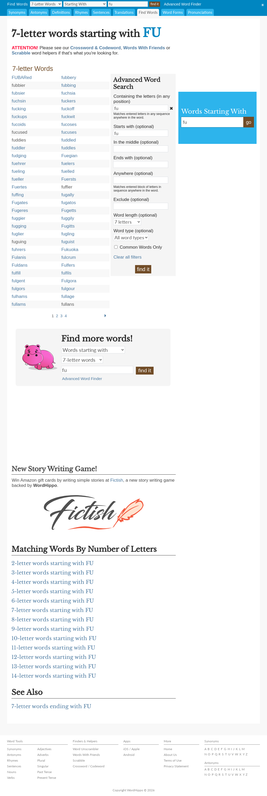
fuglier (18, 233)
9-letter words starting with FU (52, 629)
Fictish (116, 480)
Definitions (61, 12)
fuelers (68, 163)
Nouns (11, 772)
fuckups (19, 116)
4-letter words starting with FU (52, 582)
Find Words (148, 12)
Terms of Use (172, 760)
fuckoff (67, 108)
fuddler (18, 147)
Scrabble (79, 760)
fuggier (18, 218)
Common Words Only (141, 247)
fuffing (18, 194)
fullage (67, 296)
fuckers (68, 101)
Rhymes (81, 12)
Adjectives (44, 749)
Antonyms (39, 12)
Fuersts (68, 179)
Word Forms (173, 12)
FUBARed (22, 77)
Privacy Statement (176, 766)
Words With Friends (86, 755)
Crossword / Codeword (89, 766)
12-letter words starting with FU (53, 657)
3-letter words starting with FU (52, 573)
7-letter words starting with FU (52, 610)
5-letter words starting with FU (52, 591)
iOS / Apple (131, 749)
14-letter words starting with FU (53, 676)
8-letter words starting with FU (52, 619)
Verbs (11, 778)
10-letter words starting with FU (53, 638)
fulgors (18, 288)
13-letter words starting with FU (53, 666)
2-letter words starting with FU (52, 563)
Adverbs (42, 755)
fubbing (68, 85)
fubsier (18, 93)
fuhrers (19, 249)
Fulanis (19, 257)
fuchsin (19, 101)
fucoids (19, 124)
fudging (19, 155)
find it (143, 269)
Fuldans (19, 265)
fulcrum (68, 257)
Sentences (101, 12)
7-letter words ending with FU (51, 706)
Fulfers (68, 265)
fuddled (68, 140)
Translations (124, 12)
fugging (19, 226)
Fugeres (20, 210)
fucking (19, 108)
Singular (42, 766)
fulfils (66, 273)
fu (97, 370)
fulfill (16, 273)
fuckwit (68, 116)
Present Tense (46, 778)
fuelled (67, 171)
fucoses (69, 124)
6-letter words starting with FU (52, 601)
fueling (18, 171)
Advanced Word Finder (182, 4)
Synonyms (17, 12)
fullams (19, 304)
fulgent (18, 280)
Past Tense (44, 772)
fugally (67, 194)
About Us (170, 755)
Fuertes (19, 187)
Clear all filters (127, 257)
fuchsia (68, 93)
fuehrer (19, 163)
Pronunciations (200, 12)
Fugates (20, 202)
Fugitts (68, 226)
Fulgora (68, 280)
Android (129, 755)
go (248, 122)
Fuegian (69, 155)
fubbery (68, 77)
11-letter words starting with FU (53, 648)
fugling (67, 233)
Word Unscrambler (86, 749)
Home (168, 749)
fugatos (68, 202)
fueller (18, 179)
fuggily (67, 218)
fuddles (68, 147)
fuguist (67, 241)
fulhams (19, 296)
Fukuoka (69, 249)
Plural (41, 760)
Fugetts (68, 210)
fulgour (68, 288)
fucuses (69, 132)
